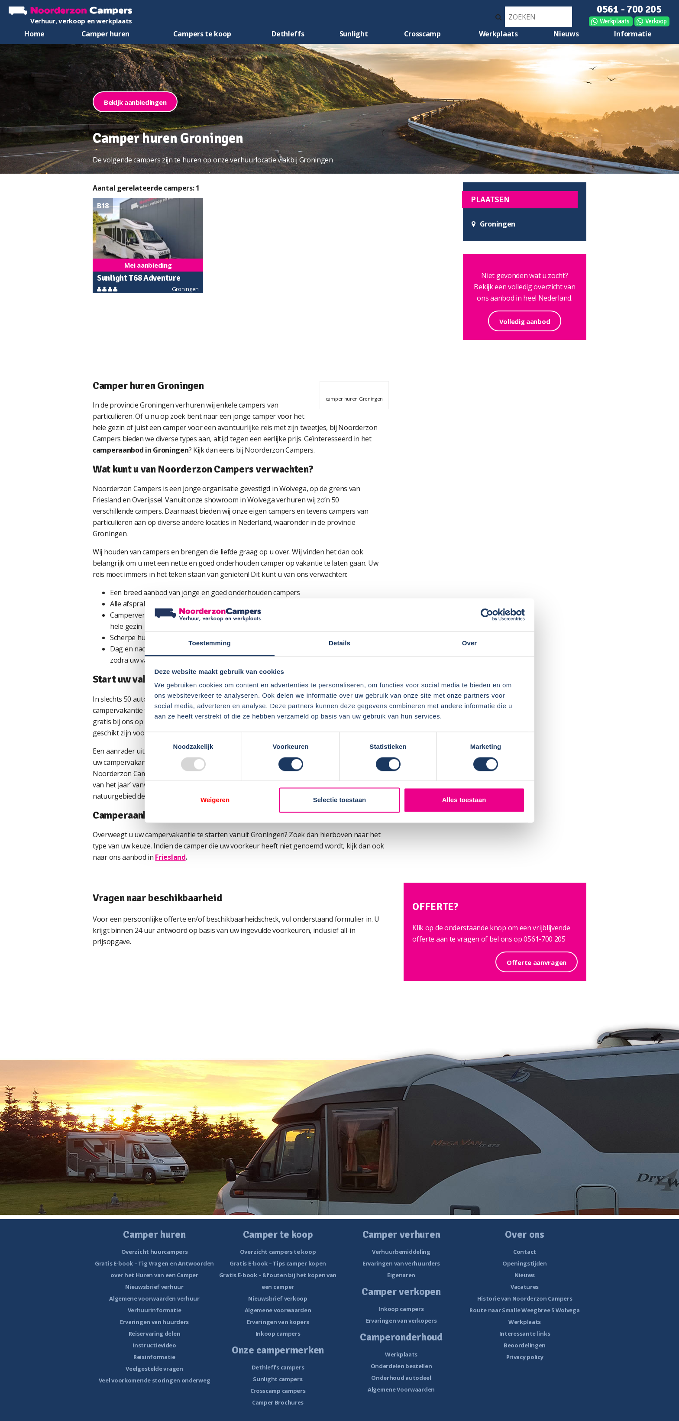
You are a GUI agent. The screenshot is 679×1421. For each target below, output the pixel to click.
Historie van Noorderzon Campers (524, 1298)
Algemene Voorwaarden (401, 1389)
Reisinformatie (154, 1357)
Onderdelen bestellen (401, 1366)
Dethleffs (288, 34)
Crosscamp (422, 34)
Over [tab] (469, 643)
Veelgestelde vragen (154, 1368)
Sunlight (354, 34)
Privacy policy (524, 1357)
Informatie (632, 34)
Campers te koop (202, 34)
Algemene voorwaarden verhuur (154, 1298)
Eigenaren (401, 1275)
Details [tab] (339, 643)
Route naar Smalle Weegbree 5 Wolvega (524, 1310)
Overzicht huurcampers (154, 1252)
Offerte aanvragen (536, 962)
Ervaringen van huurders (154, 1322)
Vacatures (525, 1287)
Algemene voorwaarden (278, 1310)
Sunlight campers (277, 1379)
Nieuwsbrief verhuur (154, 1287)
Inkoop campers (278, 1333)
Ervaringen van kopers (278, 1322)
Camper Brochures (278, 1402)
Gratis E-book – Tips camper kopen (278, 1263)
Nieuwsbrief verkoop (277, 1298)
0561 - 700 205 (629, 9)
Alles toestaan (464, 800)
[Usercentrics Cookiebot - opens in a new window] (487, 614)
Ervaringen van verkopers (401, 1320)
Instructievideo (154, 1345)
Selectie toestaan (339, 800)
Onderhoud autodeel (401, 1378)
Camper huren (105, 34)
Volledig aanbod (524, 321)
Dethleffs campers (278, 1367)
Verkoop (656, 21)
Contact (524, 1252)
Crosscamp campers (278, 1391)
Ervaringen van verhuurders (401, 1263)
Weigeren (215, 800)
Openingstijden (524, 1263)
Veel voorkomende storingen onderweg (154, 1380)
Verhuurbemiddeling (401, 1252)
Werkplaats (615, 21)
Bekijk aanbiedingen (135, 102)
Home (34, 34)
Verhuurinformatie (154, 1310)
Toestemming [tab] (209, 643)
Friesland (170, 857)
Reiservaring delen (155, 1333)
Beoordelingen (525, 1345)
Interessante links (524, 1333)
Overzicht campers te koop (278, 1252)
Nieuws (566, 34)
